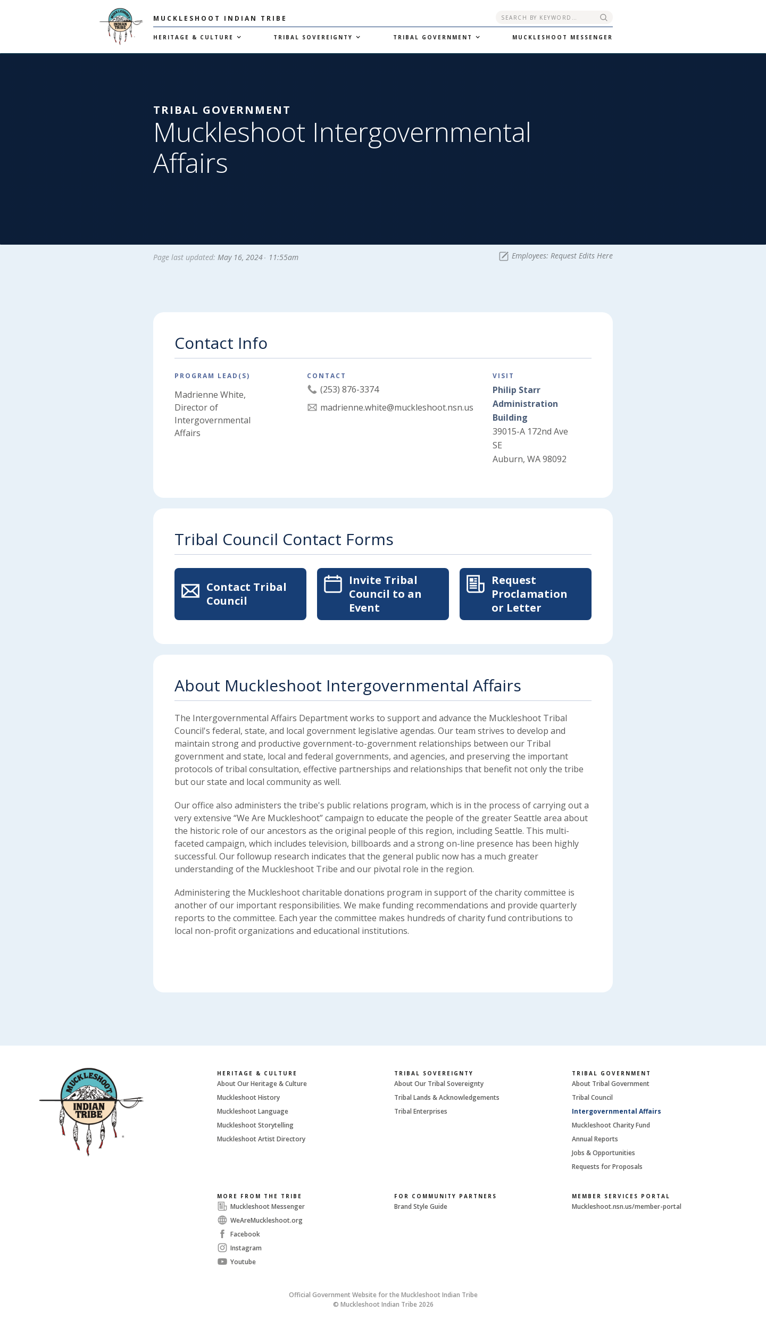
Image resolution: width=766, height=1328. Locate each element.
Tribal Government (611, 1073)
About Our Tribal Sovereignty (439, 1083)
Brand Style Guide (420, 1206)
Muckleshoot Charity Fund (611, 1125)
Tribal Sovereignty (433, 1073)
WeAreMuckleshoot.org (266, 1220)
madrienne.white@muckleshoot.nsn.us (396, 407)
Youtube (243, 1261)
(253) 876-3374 (349, 389)
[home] (76, 26)
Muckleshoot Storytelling (255, 1125)
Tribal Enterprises (420, 1111)
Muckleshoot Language (252, 1111)
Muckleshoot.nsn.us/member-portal (626, 1206)
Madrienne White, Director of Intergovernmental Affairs (212, 414)
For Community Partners (445, 1196)
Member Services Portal (621, 1196)
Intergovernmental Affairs (616, 1111)
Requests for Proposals (607, 1166)
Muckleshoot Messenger (267, 1206)
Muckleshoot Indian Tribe (220, 18)
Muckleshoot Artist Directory (261, 1138)
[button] (196, 37)
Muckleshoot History (248, 1097)
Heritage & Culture (257, 1073)
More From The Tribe (259, 1196)
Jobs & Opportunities (603, 1152)
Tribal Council (592, 1097)
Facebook (245, 1234)
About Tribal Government (611, 1083)
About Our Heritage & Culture (262, 1083)
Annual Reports (595, 1138)
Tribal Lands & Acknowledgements (446, 1097)
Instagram (246, 1247)
